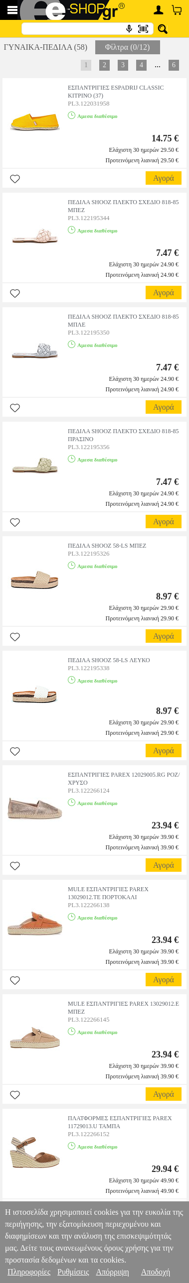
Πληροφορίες (28, 1272)
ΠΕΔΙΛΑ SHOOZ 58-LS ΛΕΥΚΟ (109, 660)
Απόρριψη (112, 1272)
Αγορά (163, 178)
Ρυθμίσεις (73, 1272)
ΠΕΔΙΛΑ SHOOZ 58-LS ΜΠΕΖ (107, 545)
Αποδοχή (156, 1272)
